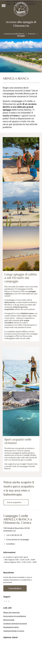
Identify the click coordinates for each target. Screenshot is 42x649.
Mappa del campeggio (11, 612)
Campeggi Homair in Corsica (13, 631)
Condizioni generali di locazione (15, 623)
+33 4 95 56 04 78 (12, 535)
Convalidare (15, 588)
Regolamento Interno (11, 627)
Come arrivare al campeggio (16, 539)
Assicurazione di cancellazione (14, 616)
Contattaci (9, 544)
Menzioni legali (8, 620)
